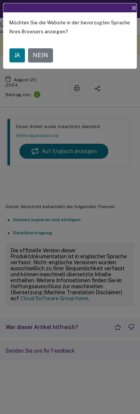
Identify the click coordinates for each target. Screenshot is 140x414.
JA (17, 55)
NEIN (40, 55)
